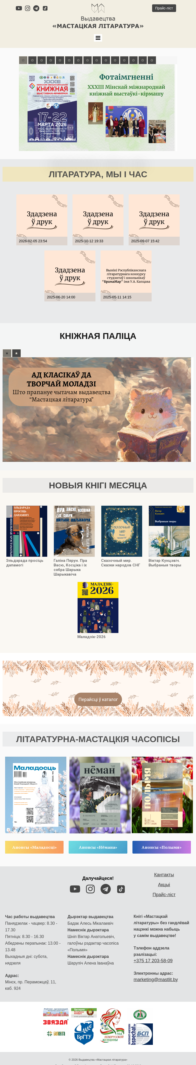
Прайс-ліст (164, 880)
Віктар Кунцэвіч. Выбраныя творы (165, 559)
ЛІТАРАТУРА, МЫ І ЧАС (98, 173)
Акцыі (164, 870)
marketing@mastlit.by (156, 965)
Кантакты (164, 860)
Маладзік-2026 (91, 633)
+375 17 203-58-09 (153, 946)
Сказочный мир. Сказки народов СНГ (120, 559)
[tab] (23, 60)
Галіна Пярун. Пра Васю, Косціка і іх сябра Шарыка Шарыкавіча (70, 563)
